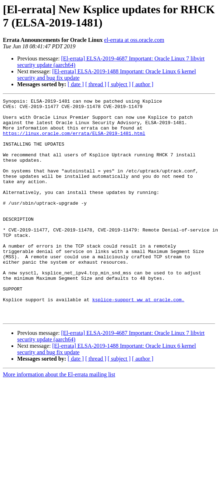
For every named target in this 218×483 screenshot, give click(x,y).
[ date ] (76, 84)
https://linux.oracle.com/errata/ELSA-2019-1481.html (74, 140)
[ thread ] (95, 84)
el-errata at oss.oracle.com (134, 40)
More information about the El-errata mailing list (59, 418)
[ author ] (143, 84)
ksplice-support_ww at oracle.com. (138, 340)
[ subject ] (119, 84)
